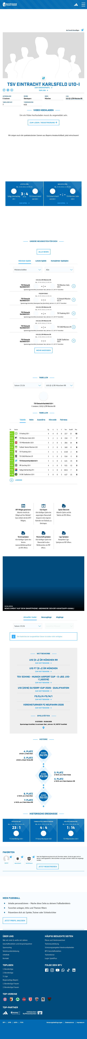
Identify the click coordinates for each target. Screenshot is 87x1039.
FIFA (21, 1023)
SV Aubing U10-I (24, 433)
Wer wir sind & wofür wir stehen (15, 940)
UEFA (15, 1023)
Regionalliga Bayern (10, 980)
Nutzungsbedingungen (54, 1023)
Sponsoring (7, 947)
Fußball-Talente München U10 (28, 447)
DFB (9, 1023)
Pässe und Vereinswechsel (55, 940)
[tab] (24, 261)
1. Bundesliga (8, 969)
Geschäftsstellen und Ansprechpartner (17, 944)
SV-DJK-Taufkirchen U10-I (26, 474)
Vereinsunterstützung (11, 951)
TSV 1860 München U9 (26, 456)
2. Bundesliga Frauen (11, 987)
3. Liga (5, 976)
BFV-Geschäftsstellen (53, 951)
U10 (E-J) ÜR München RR (74, 98)
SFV (4, 1023)
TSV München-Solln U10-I (27, 438)
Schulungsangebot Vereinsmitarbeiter (59, 947)
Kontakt (6, 958)
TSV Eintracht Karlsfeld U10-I (28, 461)
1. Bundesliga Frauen (11, 983)
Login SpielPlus (51, 958)
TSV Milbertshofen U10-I (26, 442)
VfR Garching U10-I (25, 465)
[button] (4, 90)
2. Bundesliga (8, 972)
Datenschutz (69, 1023)
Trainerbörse (49, 955)
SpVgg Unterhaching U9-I (26, 470)
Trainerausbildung (52, 944)
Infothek (6, 955)
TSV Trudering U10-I (25, 451)
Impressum (80, 1023)
